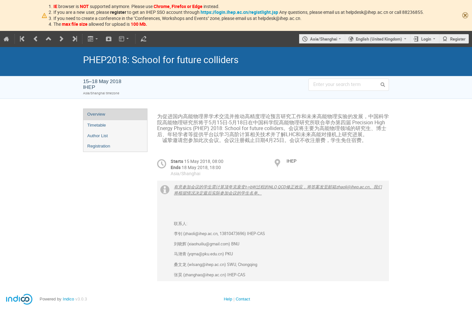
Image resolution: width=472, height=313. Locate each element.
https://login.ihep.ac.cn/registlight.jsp (239, 12)
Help (228, 299)
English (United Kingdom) (379, 39)
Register (458, 39)
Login (426, 39)
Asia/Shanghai (323, 39)
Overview (96, 114)
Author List (97, 135)
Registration (98, 146)
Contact (243, 299)
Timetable (96, 125)
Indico (68, 299)
